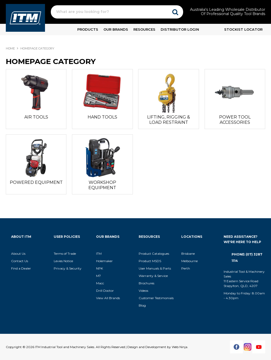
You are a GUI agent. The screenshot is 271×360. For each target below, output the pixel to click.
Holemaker (104, 261)
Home (10, 48)
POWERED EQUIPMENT (36, 182)
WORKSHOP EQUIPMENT (102, 185)
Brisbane (188, 254)
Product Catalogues (154, 254)
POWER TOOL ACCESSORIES (235, 120)
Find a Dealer (21, 268)
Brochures (146, 283)
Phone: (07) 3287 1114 (247, 257)
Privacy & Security (68, 268)
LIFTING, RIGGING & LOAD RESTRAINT (168, 120)
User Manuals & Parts (155, 268)
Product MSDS (150, 261)
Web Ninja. (180, 347)
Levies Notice (63, 261)
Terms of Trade (65, 254)
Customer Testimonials (156, 298)
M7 (98, 276)
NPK (99, 268)
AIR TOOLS (36, 117)
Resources (144, 29)
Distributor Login (180, 29)
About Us (18, 254)
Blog (142, 305)
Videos (143, 291)
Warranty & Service (153, 276)
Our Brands (115, 29)
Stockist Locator (243, 29)
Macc (100, 283)
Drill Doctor (105, 291)
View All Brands (108, 298)
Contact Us (19, 261)
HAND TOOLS (102, 117)
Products (87, 29)
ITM (99, 254)
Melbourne (189, 261)
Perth (185, 268)
